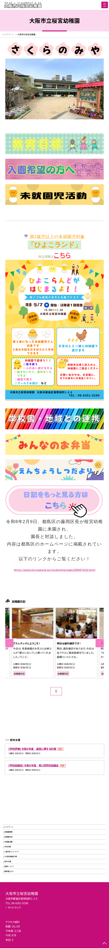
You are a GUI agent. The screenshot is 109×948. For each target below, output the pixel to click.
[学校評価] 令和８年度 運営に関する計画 (33, 749)
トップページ (8, 827)
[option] (32, 642)
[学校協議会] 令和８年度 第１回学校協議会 (34, 765)
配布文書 (7, 861)
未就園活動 (8, 842)
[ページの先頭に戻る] (104, 943)
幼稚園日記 (8, 837)
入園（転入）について (11, 851)
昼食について (9, 866)
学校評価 (7, 846)
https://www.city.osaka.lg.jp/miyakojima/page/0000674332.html (54, 570)
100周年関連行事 (10, 856)
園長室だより (9, 871)
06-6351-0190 (19, 903)
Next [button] (100, 643)
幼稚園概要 (8, 832)
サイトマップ (14, 907)
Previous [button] (9, 643)
